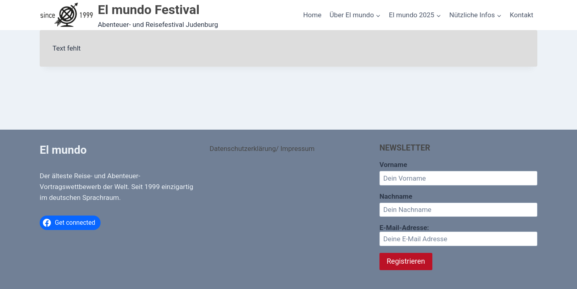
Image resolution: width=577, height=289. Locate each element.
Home (312, 15)
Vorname (393, 165)
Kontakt (521, 15)
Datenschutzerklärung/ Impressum (262, 148)
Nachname (395, 196)
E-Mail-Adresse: (458, 235)
